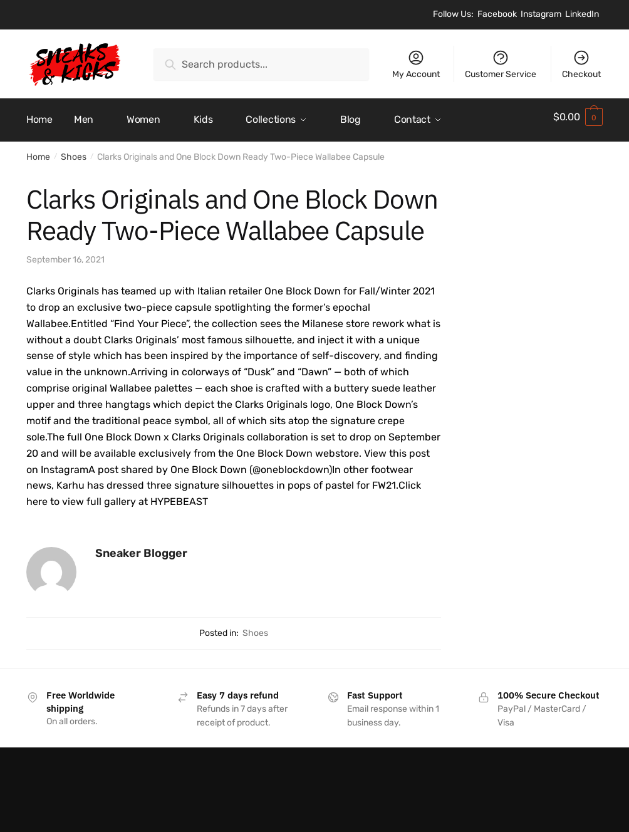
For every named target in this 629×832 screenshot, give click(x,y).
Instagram (541, 14)
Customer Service (500, 64)
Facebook (497, 14)
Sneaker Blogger (141, 547)
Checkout (581, 64)
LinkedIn (582, 14)
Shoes (73, 151)
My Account (416, 64)
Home (38, 151)
